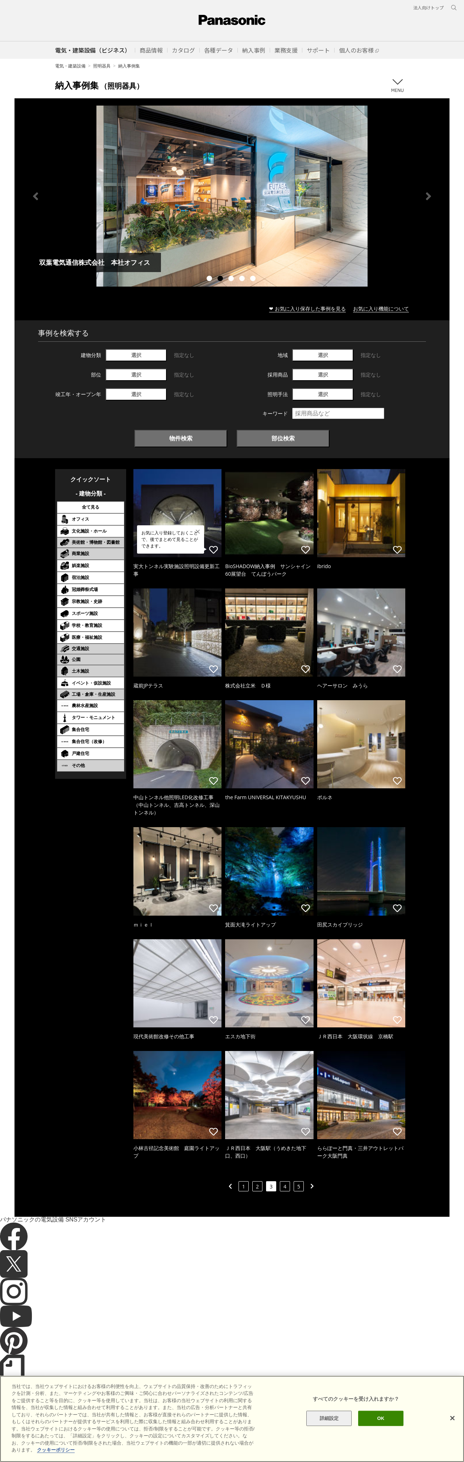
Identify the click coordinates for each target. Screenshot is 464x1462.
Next (428, 196)
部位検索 (283, 438)
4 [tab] (242, 279)
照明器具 (102, 66)
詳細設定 (329, 1418)
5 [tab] (253, 279)
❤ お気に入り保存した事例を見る (307, 308)
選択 (136, 355)
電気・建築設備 (70, 66)
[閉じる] (452, 1418)
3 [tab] (232, 279)
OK (380, 1418)
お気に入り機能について (381, 308)
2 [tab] (221, 279)
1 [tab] (210, 279)
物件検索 (180, 438)
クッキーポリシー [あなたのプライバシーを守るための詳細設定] (56, 1450)
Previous (35, 196)
